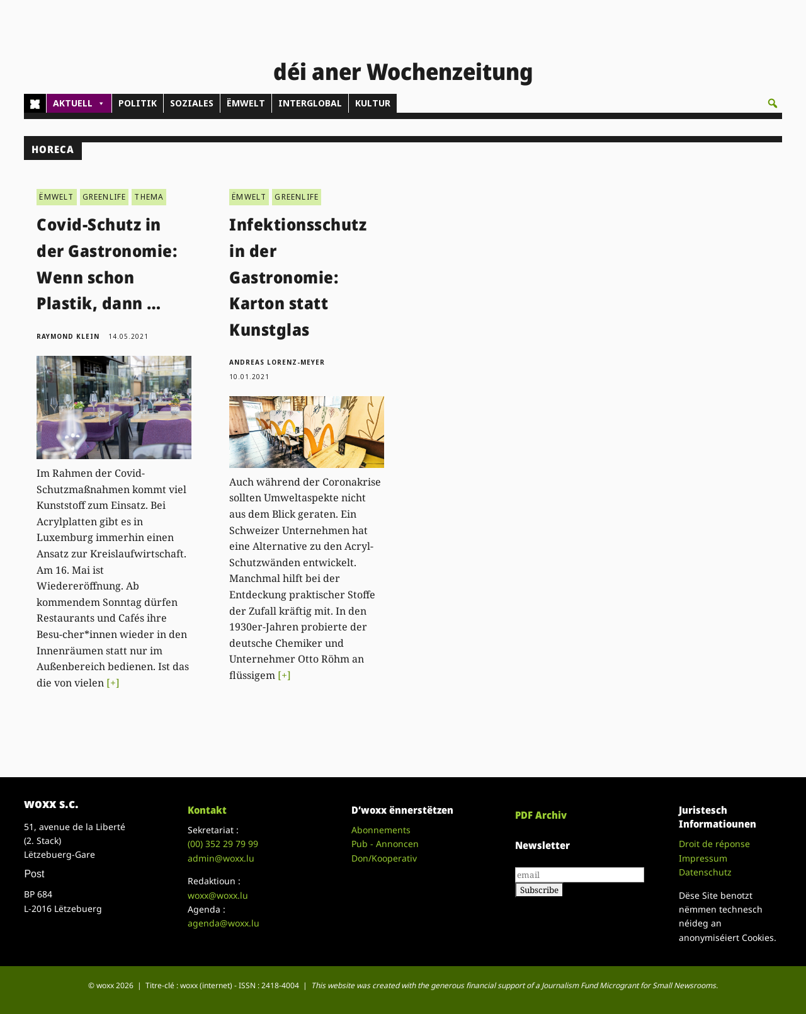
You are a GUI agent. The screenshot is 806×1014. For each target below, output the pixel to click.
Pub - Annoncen (385, 844)
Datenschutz (705, 872)
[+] (113, 683)
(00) (223, 844)
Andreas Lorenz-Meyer (277, 362)
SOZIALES (191, 103)
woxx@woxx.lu (218, 895)
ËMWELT (246, 103)
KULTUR (372, 103)
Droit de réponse (714, 844)
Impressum (703, 858)
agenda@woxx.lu (223, 923)
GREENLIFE (104, 196)
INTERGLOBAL (310, 103)
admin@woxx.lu (221, 858)
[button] (772, 103)
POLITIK (137, 103)
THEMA (149, 196)
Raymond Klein (68, 336)
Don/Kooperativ (384, 858)
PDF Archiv (541, 815)
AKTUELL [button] (79, 103)
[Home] (35, 103)
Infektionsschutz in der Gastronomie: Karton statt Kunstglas (297, 276)
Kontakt (207, 810)
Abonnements (381, 830)
